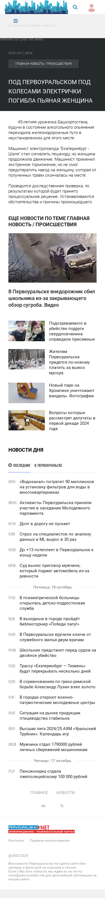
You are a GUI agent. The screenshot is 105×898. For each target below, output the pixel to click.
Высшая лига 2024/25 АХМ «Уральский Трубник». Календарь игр (58, 731)
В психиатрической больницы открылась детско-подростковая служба (52, 603)
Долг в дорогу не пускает (45, 523)
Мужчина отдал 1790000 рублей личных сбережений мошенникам (53, 747)
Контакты (16, 840)
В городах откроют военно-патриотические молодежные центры (57, 700)
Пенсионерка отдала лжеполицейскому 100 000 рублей (53, 774)
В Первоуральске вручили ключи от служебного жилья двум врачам (55, 637)
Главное (39, 792)
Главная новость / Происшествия (43, 64)
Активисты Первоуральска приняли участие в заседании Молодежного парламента (56, 508)
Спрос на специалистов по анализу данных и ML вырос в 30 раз (55, 537)
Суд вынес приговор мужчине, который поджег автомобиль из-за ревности (54, 571)
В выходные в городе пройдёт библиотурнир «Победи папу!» (50, 621)
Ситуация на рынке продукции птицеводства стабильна (50, 715)
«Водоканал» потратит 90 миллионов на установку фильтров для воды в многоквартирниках (57, 487)
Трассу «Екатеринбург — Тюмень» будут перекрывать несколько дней (55, 668)
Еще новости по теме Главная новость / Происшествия (49, 221)
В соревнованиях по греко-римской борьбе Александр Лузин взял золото (57, 684)
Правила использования (50, 840)
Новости (65, 792)
